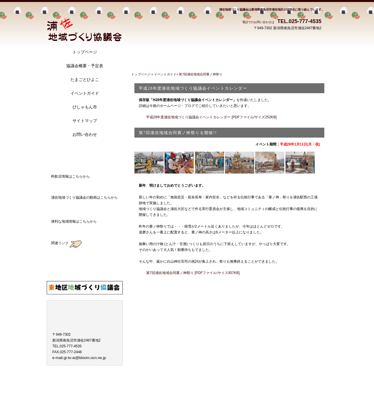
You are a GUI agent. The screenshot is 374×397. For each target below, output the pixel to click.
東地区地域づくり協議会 (85, 287)
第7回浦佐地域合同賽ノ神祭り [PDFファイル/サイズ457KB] (193, 273)
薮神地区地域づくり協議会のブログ (85, 255)
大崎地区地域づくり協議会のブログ (85, 271)
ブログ (85, 164)
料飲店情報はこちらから (85, 185)
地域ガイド (85, 230)
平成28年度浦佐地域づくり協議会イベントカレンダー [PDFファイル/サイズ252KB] (211, 117)
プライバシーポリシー (68, 378)
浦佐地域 (84, 24)
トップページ (141, 74)
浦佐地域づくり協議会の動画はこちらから (85, 206)
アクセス (85, 151)
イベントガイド (165, 74)
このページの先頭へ (304, 287)
